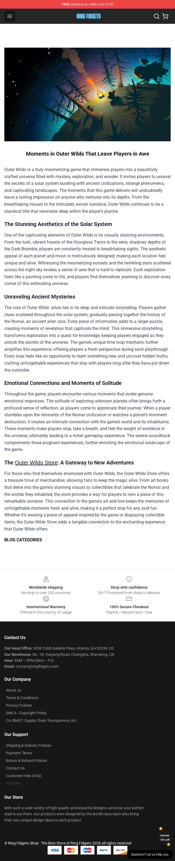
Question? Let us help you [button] (150, 854)
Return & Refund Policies (26, 760)
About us (13, 690)
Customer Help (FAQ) (23, 776)
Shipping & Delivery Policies (28, 745)
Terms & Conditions (22, 698)
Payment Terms (19, 753)
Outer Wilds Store (36, 463)
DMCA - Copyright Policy (26, 713)
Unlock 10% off (165, 837)
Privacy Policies (19, 705)
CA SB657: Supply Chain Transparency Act (41, 720)
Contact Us (15, 768)
